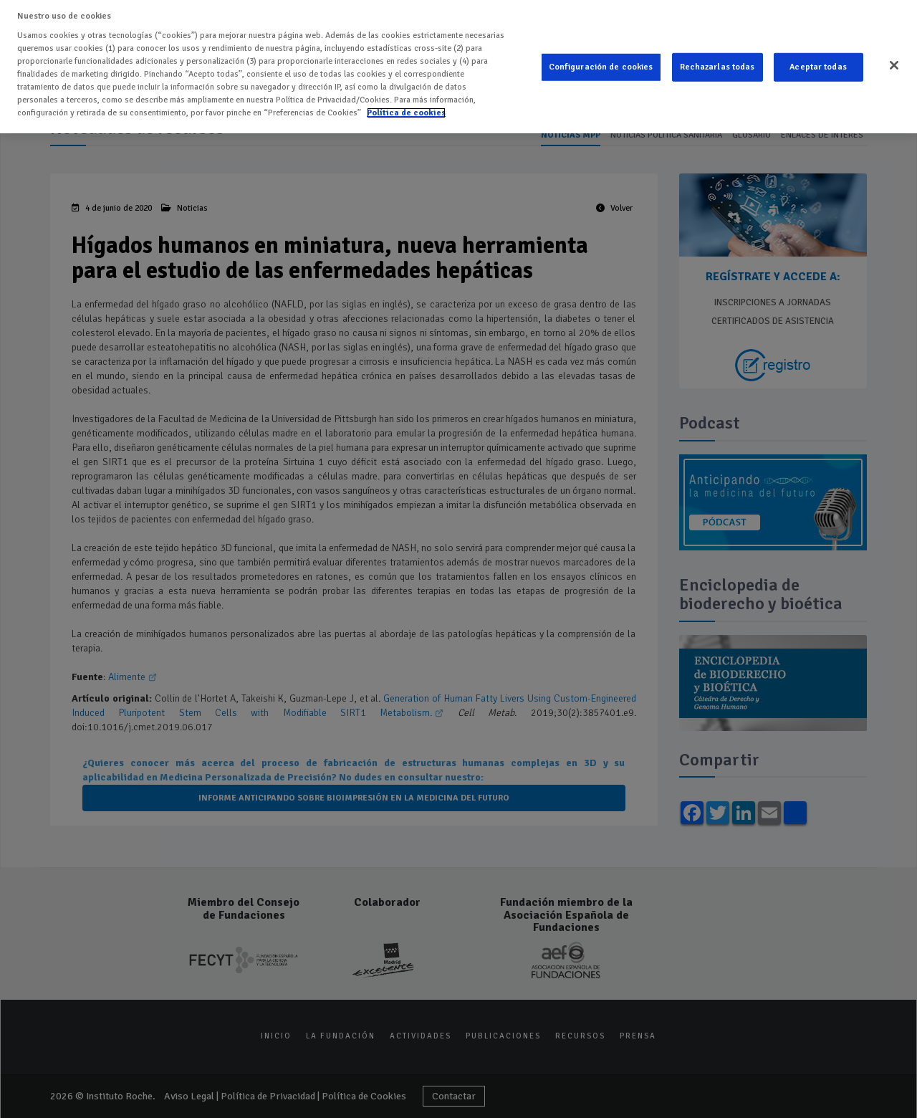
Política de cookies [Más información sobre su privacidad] (406, 108)
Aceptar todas (818, 63)
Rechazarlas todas (717, 63)
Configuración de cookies (601, 63)
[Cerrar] (894, 61)
